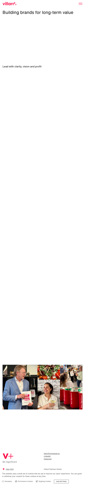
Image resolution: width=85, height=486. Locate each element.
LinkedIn (47, 456)
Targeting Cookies (44, 481)
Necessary (8, 481)
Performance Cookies (25, 481)
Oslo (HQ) (10, 469)
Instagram (48, 459)
